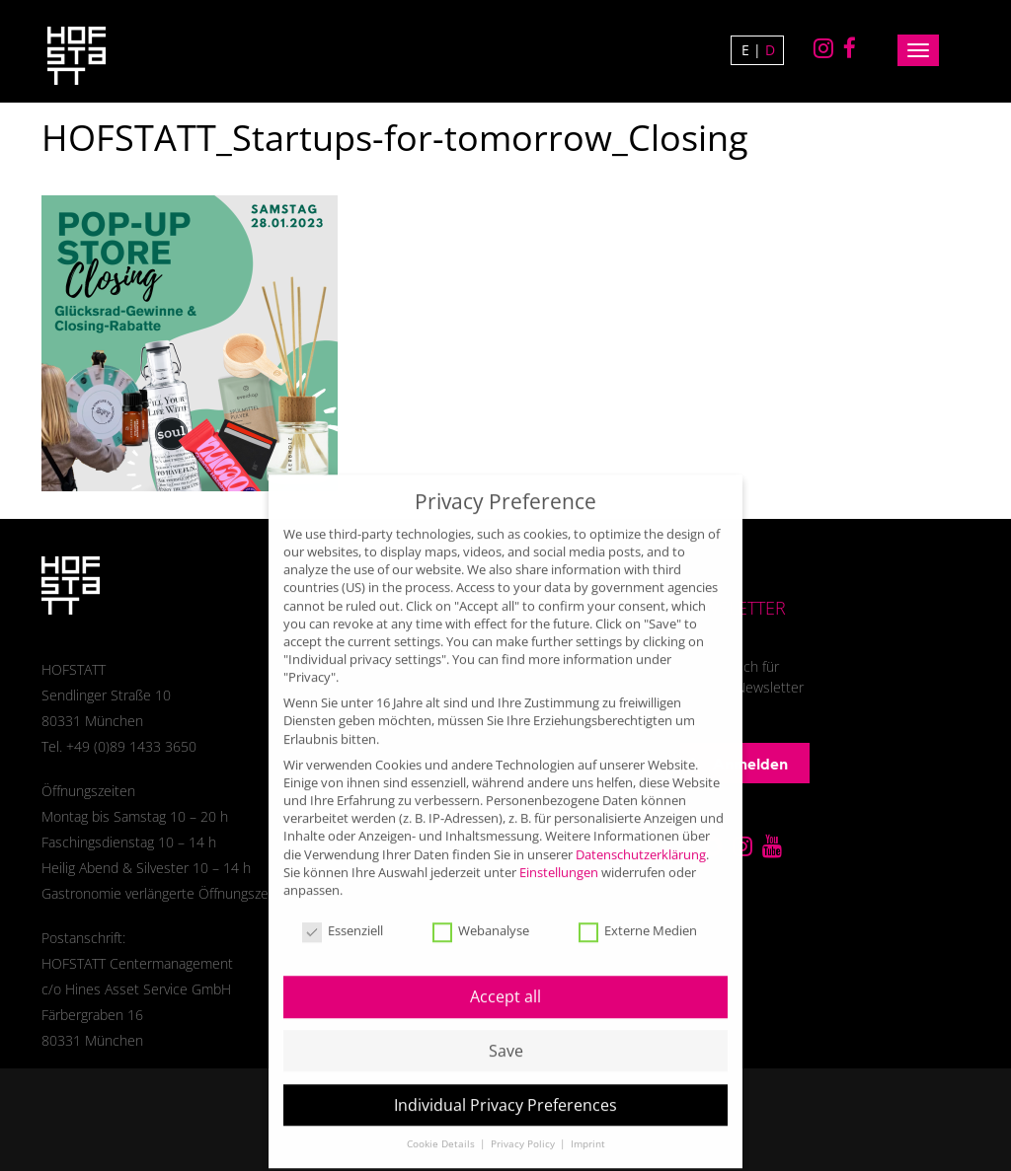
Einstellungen (558, 858)
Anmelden (739, 763)
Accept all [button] (505, 982)
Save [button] (506, 1037)
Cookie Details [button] (442, 1130)
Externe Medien (638, 917)
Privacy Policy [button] (524, 1130)
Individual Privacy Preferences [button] (505, 1091)
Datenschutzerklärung (641, 839)
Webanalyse (480, 917)
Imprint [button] (588, 1130)
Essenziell (342, 917)
